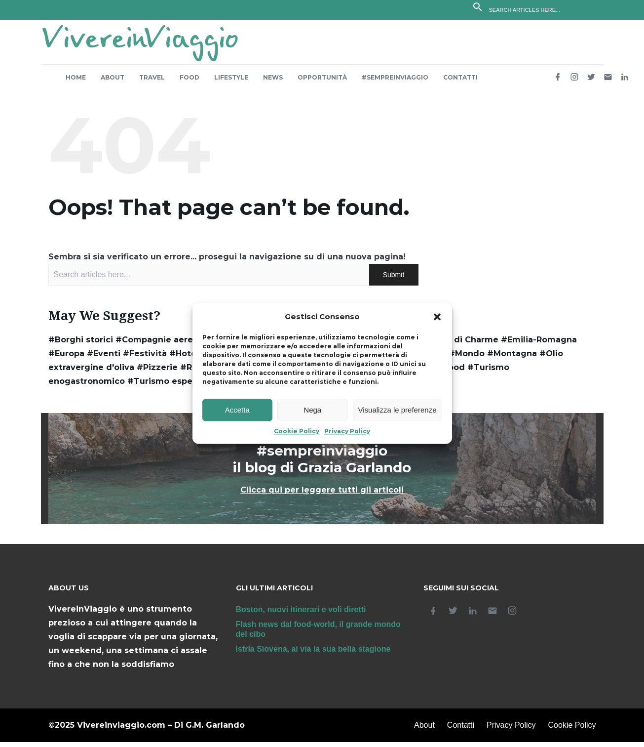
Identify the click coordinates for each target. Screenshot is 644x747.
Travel (152, 82)
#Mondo (467, 358)
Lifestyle (231, 82)
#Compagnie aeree (156, 344)
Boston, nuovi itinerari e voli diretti (301, 614)
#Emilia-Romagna (539, 344)
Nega (312, 410)
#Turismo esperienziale (178, 386)
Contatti (460, 82)
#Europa (66, 358)
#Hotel (184, 358)
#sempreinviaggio (395, 82)
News (273, 82)
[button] (437, 317)
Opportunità (322, 82)
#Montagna (512, 358)
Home (76, 82)
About (112, 82)
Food (189, 82)
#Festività (145, 358)
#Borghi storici (80, 344)
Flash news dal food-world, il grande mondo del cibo (318, 634)
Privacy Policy (347, 431)
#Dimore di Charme (456, 344)
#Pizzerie (157, 372)
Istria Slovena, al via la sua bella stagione (313, 654)
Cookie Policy (296, 431)
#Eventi (103, 358)
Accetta (237, 410)
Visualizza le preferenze (397, 410)
